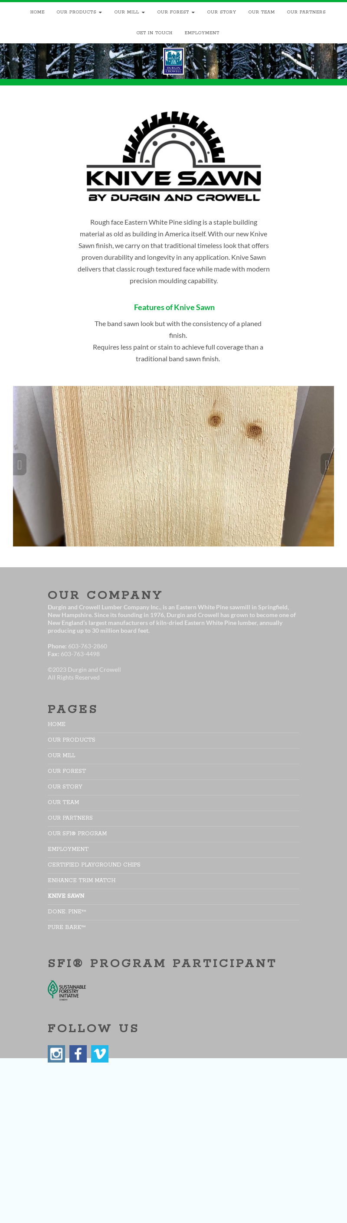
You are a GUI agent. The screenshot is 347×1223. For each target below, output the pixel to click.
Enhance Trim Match (81, 880)
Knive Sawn (66, 896)
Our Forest (173, 12)
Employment (202, 33)
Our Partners (306, 12)
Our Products (76, 12)
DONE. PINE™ (67, 912)
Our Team (262, 12)
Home (37, 12)
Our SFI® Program (77, 834)
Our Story (221, 12)
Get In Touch (155, 33)
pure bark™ (67, 927)
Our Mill (127, 12)
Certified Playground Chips (94, 865)
